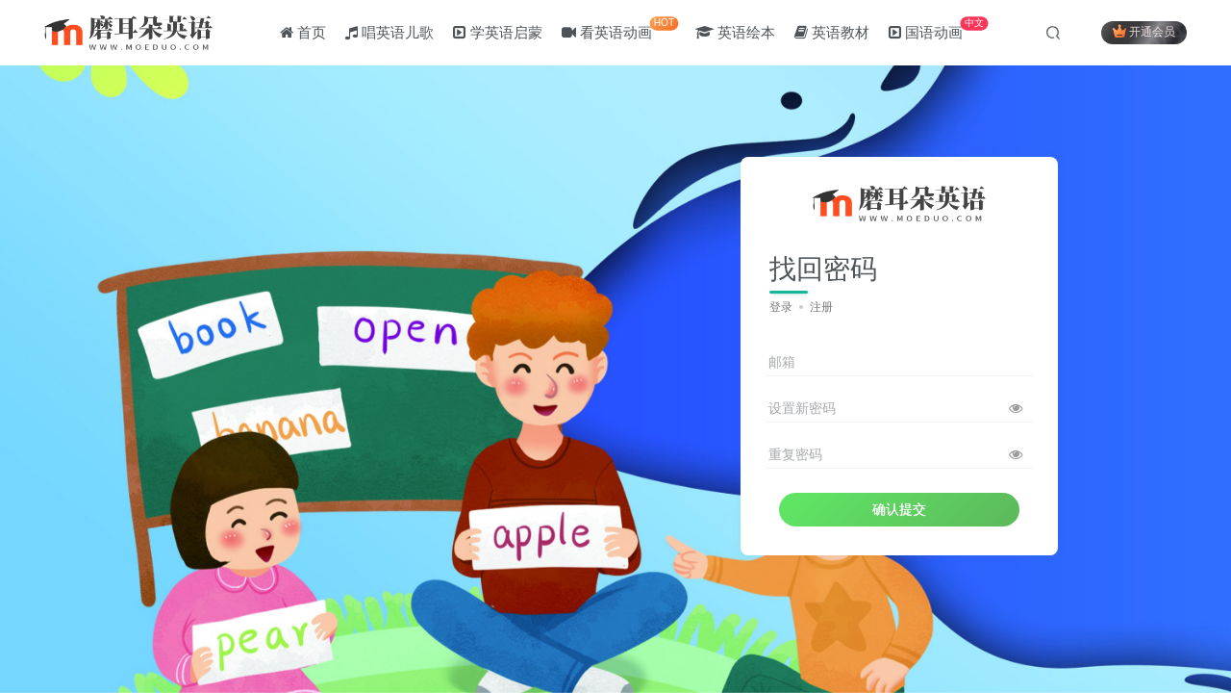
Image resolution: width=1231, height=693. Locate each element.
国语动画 (938, 28)
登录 (780, 307)
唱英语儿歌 (389, 32)
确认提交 (899, 509)
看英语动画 (620, 28)
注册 (821, 307)
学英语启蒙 (498, 32)
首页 (303, 32)
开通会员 (1144, 31)
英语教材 (831, 32)
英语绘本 (735, 32)
